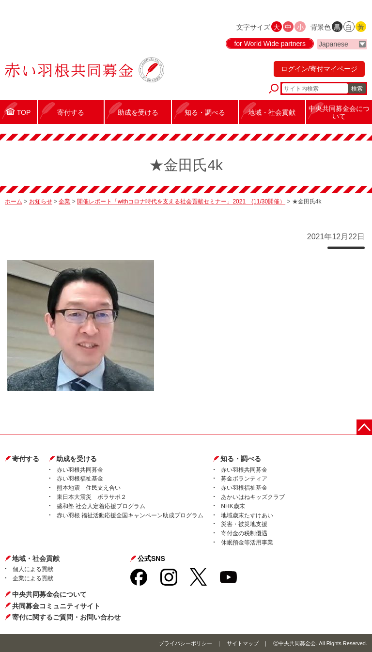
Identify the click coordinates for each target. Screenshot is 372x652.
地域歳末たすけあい (247, 515)
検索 (357, 88)
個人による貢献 (33, 569)
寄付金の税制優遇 (244, 533)
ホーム (13, 201)
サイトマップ (243, 643)
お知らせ (40, 201)
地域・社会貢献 (36, 558)
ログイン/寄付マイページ (319, 69)
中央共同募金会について (49, 594)
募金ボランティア (244, 478)
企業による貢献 (33, 578)
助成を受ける (76, 459)
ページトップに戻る (364, 427)
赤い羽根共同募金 (80, 469)
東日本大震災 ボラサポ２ (91, 497)
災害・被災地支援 (244, 524)
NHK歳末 (233, 506)
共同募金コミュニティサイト (56, 606)
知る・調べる (240, 459)
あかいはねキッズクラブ (253, 497)
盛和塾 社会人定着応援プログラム (101, 506)
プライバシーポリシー (185, 643)
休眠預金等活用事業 (247, 542)
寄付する (25, 459)
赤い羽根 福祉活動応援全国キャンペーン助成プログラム (130, 515)
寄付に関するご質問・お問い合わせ (66, 617)
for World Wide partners (270, 43)
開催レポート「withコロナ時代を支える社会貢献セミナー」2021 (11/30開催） (181, 201)
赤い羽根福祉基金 (80, 478)
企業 (64, 201)
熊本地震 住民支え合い (89, 487)
